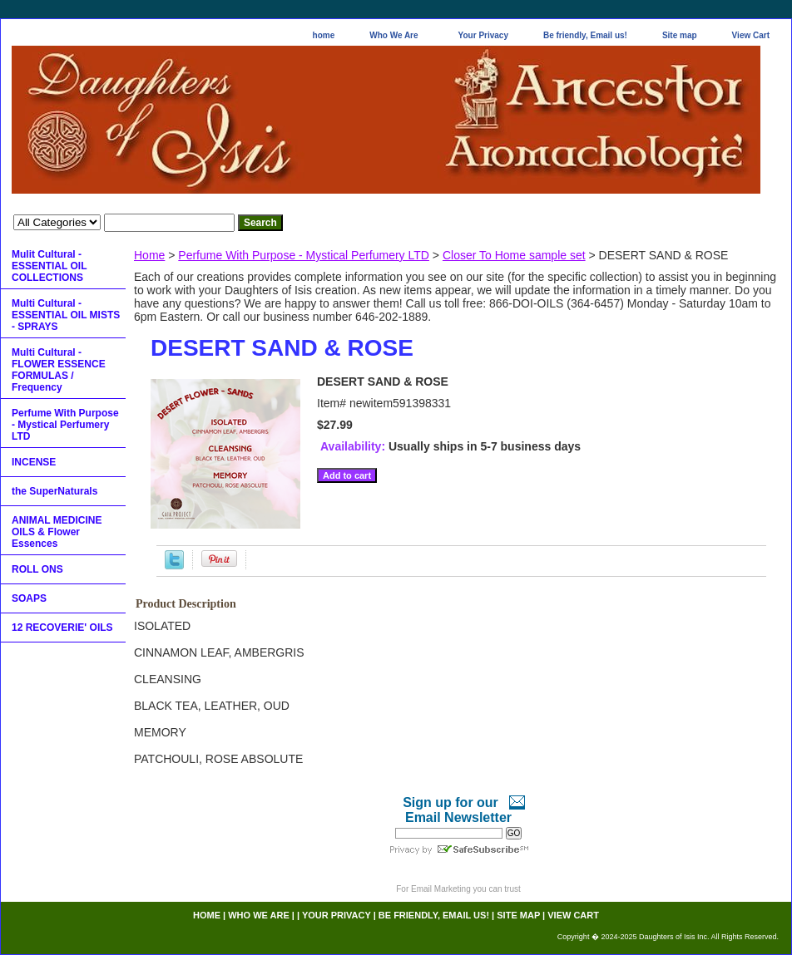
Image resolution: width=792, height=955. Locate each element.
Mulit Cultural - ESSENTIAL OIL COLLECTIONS (49, 266)
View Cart (751, 35)
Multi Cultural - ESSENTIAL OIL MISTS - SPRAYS (66, 315)
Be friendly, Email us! (585, 35)
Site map (679, 35)
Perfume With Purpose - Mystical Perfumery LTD (303, 255)
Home (149, 255)
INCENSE (34, 462)
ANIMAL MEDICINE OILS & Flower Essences (56, 531)
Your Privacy (483, 35)
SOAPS (29, 598)
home (324, 35)
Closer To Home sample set (514, 255)
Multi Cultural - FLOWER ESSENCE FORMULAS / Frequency (59, 370)
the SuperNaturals (54, 491)
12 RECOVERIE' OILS (62, 627)
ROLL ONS (37, 569)
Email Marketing (441, 888)
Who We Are (393, 35)
